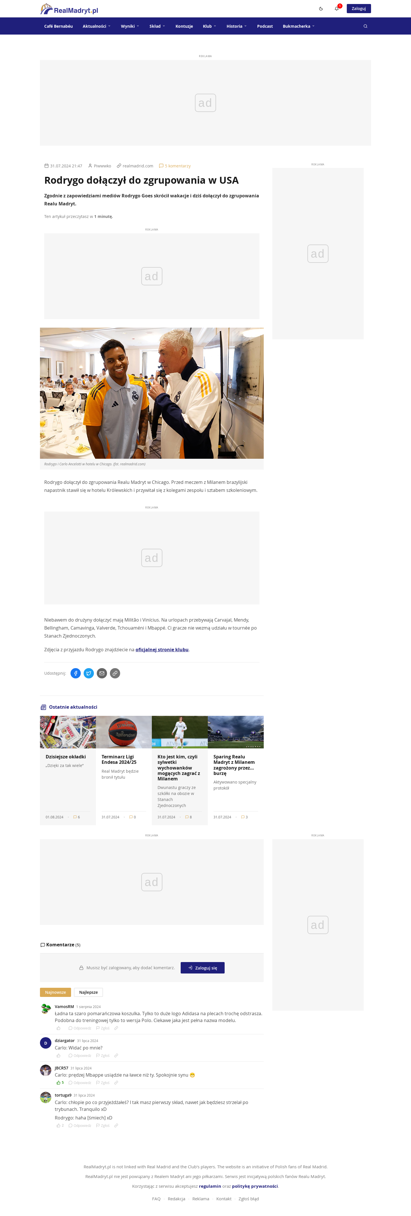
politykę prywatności (255, 1186)
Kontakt (223, 1198)
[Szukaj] (365, 26)
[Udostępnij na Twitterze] (89, 673)
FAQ (156, 1198)
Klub (210, 26)
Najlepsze (88, 992)
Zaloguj (359, 8)
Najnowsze (55, 992)
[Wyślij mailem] (102, 673)
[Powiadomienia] (336, 8)
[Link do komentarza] (116, 1028)
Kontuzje (184, 26)
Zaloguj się (202, 968)
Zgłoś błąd (249, 1198)
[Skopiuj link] (115, 673)
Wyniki (130, 26)
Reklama (200, 1198)
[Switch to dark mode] (321, 8)
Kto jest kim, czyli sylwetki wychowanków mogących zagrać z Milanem (179, 768)
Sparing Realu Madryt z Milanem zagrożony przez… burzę (234, 765)
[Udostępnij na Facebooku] (75, 673)
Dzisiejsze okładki (66, 757)
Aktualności (97, 26)
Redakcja (176, 1198)
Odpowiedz (79, 1028)
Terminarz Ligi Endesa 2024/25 (119, 759)
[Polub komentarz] (60, 1028)
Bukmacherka (299, 26)
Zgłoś (103, 1028)
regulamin (210, 1186)
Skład (158, 26)
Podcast (265, 26)
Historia (237, 26)
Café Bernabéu (58, 26)
